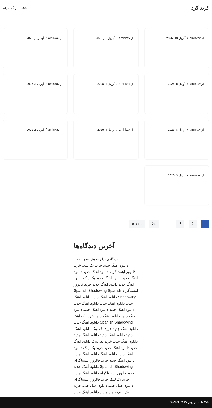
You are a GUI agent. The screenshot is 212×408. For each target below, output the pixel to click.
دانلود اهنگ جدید (115, 266)
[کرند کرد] (200, 8)
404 (24, 8)
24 (153, 224)
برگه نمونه (10, 8)
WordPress (178, 402)
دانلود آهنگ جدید (86, 367)
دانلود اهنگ (112, 278)
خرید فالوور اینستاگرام (91, 361)
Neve (205, 402)
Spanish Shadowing (90, 291)
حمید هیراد (108, 393)
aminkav (195, 38)
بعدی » (136, 224)
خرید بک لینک (92, 266)
